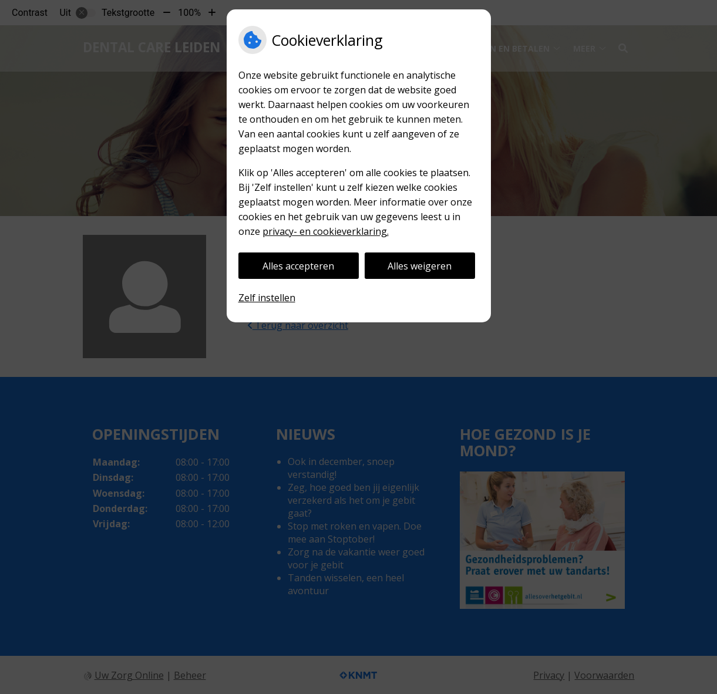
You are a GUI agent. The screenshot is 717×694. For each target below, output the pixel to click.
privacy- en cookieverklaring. (325, 231)
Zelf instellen (266, 297)
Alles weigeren (420, 266)
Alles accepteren (298, 266)
